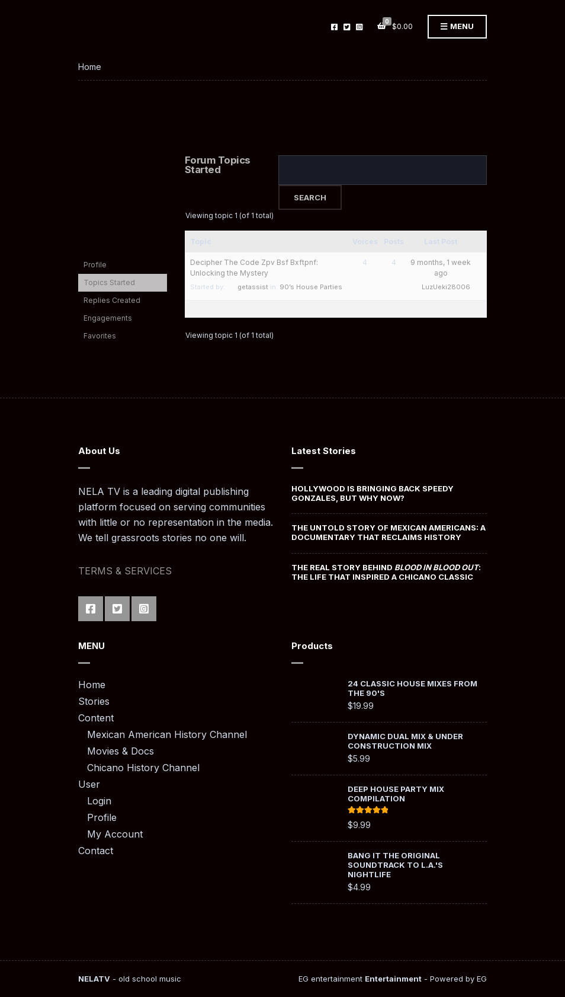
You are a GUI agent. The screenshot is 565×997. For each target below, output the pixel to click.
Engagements (108, 318)
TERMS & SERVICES (125, 571)
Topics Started (109, 282)
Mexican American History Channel (167, 734)
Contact (95, 851)
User (89, 784)
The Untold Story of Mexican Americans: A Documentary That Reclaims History (388, 532)
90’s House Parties (311, 287)
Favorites (100, 335)
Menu (457, 26)
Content (96, 718)
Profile (95, 264)
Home (91, 685)
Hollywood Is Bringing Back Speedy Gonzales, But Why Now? (372, 493)
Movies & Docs (120, 751)
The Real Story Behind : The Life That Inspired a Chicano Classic (386, 572)
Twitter (347, 26)
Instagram (359, 26)
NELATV (94, 978)
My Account (115, 834)
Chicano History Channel (143, 768)
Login (99, 801)
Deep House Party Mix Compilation (396, 793)
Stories (94, 701)
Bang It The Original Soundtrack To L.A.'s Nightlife (395, 865)
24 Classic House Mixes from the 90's (412, 688)
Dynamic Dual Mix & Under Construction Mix (405, 740)
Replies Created (112, 300)
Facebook (334, 26)
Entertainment (393, 978)
